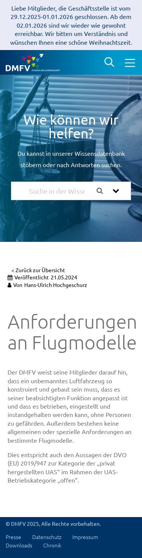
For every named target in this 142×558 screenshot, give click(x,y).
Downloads (19, 545)
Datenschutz (46, 537)
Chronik (52, 545)
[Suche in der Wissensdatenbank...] (60, 191)
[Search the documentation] (103, 191)
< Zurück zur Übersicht (38, 269)
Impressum (85, 537)
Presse (13, 537)
